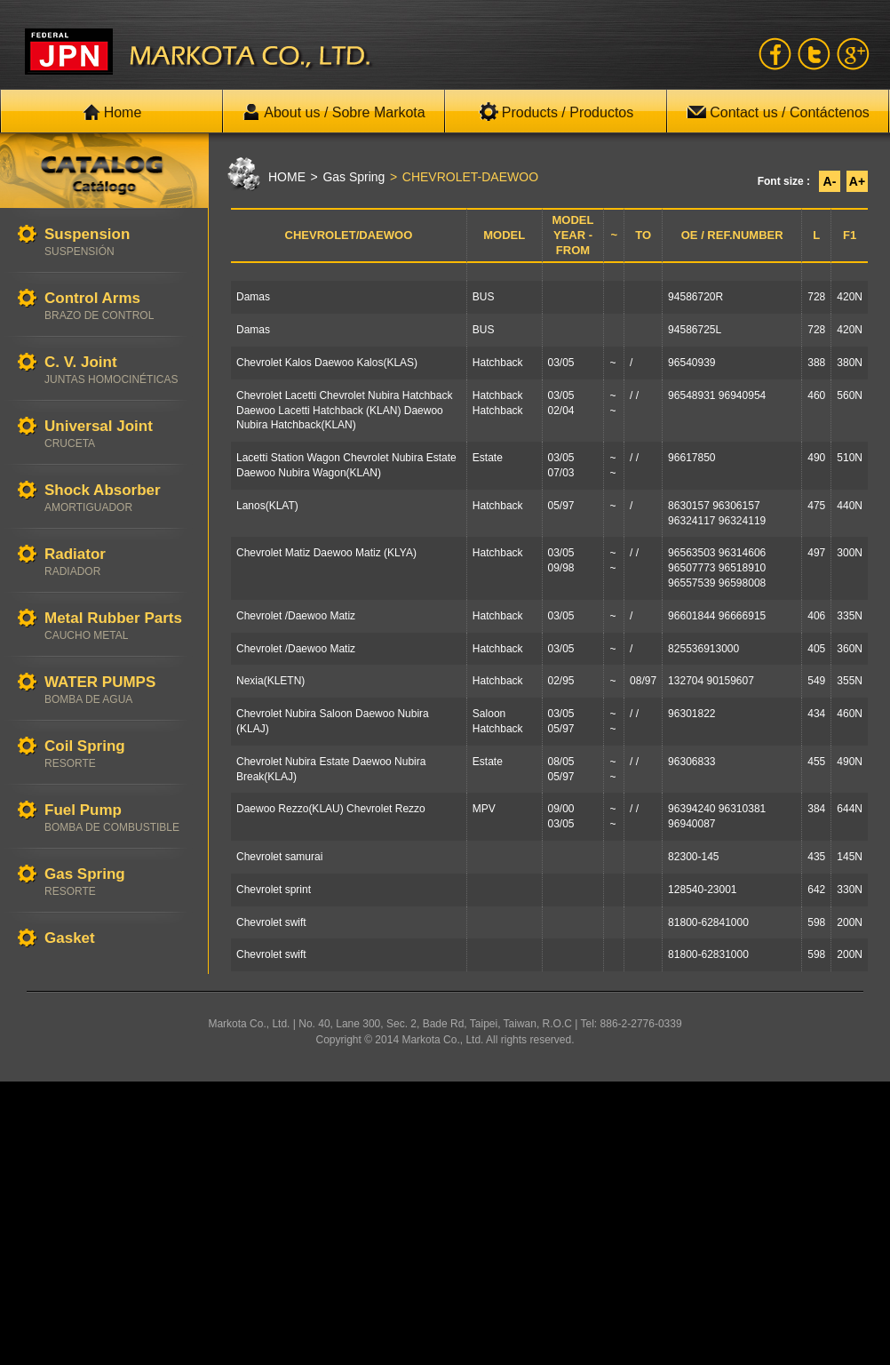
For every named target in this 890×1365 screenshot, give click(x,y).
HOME (287, 177)
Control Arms (117, 306)
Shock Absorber (117, 498)
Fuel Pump (117, 818)
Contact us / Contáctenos (778, 112)
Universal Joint (117, 434)
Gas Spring (117, 882)
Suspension (117, 242)
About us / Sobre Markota (333, 112)
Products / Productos (556, 112)
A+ (857, 181)
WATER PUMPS (117, 690)
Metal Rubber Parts (117, 626)
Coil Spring (117, 754)
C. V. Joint (117, 370)
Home (112, 112)
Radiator (117, 562)
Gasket (117, 939)
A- (830, 181)
